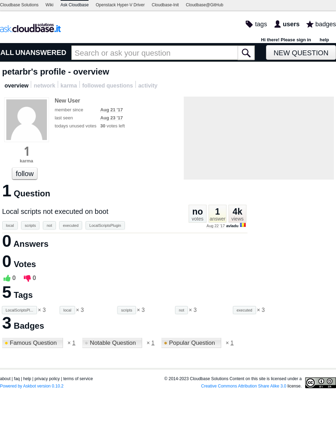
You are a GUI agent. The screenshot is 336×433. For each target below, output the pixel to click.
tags (261, 24)
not (49, 225)
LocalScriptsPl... (19, 310)
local (10, 225)
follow (25, 173)
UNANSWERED (40, 52)
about (5, 378)
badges (325, 24)
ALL (7, 52)
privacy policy (47, 378)
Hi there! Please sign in (286, 39)
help (324, 39)
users (291, 24)
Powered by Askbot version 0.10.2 (31, 386)
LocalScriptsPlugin (105, 225)
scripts (30, 225)
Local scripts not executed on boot (55, 211)
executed (71, 225)
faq (17, 378)
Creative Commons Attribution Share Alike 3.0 (243, 386)
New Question (301, 53)
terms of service (78, 378)
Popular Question (190, 343)
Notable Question (111, 343)
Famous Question (31, 343)
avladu (232, 226)
